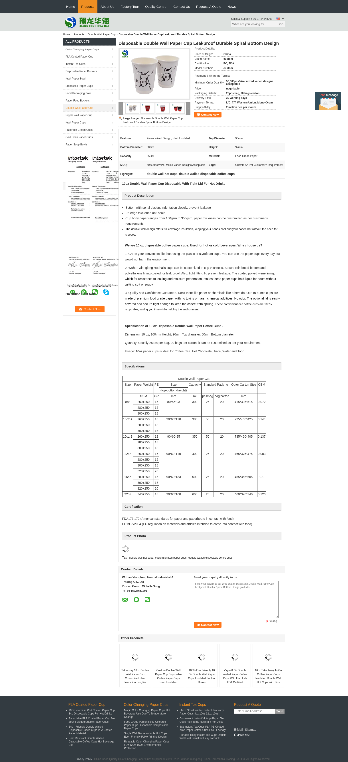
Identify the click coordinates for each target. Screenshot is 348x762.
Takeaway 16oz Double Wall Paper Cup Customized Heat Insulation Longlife (135, 676)
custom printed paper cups (170, 557)
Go (281, 24)
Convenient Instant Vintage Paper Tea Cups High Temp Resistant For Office (202, 720)
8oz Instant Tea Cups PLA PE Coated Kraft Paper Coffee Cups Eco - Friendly (203, 728)
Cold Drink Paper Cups (79, 137)
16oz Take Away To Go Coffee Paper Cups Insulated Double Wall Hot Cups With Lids (268, 676)
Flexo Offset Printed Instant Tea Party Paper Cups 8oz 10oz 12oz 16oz (202, 712)
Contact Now (210, 114)
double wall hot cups (141, 557)
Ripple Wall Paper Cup (78, 115)
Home (70, 6)
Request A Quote (208, 6)
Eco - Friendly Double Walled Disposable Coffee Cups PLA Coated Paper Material (90, 730)
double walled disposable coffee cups (210, 557)
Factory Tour (130, 6)
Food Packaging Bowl (78, 93)
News (231, 6)
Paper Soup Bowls (76, 144)
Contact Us (181, 6)
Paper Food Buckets (77, 100)
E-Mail (238, 729)
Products (87, 6)
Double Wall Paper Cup (101, 34)
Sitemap (250, 729)
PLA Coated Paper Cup (79, 56)
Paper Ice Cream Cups (79, 129)
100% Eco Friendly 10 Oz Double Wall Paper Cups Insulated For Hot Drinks (201, 676)
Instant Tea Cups (75, 63)
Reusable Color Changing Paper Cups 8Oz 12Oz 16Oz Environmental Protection (146, 745)
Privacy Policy (83, 759)
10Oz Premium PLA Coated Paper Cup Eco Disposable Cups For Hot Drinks (92, 712)
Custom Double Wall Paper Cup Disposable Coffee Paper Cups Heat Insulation (168, 676)
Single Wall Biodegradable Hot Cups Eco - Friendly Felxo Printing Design (145, 735)
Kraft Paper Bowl (75, 78)
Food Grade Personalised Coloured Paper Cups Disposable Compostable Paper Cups (146, 725)
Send (279, 711)
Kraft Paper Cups (75, 122)
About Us (107, 6)
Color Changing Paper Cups (82, 49)
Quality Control (156, 6)
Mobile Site (242, 735)
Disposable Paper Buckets (81, 71)
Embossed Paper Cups (79, 85)
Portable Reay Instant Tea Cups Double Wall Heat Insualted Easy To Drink (203, 736)
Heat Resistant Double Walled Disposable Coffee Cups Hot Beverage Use (91, 741)
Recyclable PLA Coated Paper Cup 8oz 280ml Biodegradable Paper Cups (92, 720)
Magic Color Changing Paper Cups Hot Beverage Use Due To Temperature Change (147, 713)
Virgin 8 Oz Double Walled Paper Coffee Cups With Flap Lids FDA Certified (235, 676)
